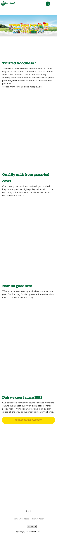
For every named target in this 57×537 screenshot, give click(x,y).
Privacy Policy (38, 519)
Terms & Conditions (21, 519)
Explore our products (28, 420)
